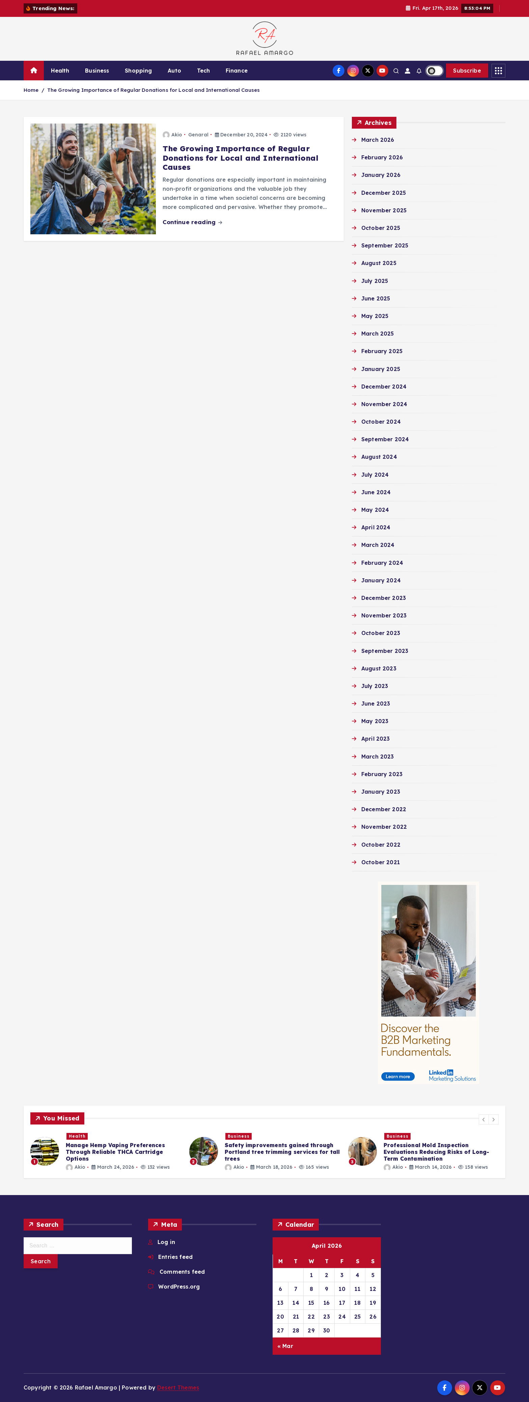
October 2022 (380, 844)
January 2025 (380, 369)
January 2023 (380, 791)
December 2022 (383, 809)
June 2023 (375, 703)
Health (60, 70)
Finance (237, 70)
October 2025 (380, 227)
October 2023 (380, 633)
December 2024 (384, 386)
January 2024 (381, 580)
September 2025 (384, 245)
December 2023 (383, 597)
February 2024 (382, 562)
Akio (172, 135)
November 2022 (384, 826)
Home (31, 90)
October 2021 (380, 862)
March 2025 (377, 333)
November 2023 (384, 615)
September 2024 (385, 439)
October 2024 (381, 421)
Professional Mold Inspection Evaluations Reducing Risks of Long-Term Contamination (437, 1152)
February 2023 (381, 774)
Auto (174, 70)
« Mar (285, 1346)
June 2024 (376, 492)
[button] (484, 1119)
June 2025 (375, 298)
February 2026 (382, 157)
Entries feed (175, 1256)
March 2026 (377, 139)
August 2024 (379, 456)
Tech (203, 70)
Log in (166, 1242)
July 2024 (375, 474)
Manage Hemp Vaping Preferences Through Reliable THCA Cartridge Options (115, 1152)
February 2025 (381, 351)
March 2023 (377, 756)
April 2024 (376, 527)
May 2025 (374, 316)
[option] (105, 1151)
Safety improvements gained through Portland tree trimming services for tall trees (282, 1152)
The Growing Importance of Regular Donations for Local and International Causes (153, 90)
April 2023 (375, 738)
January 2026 (380, 174)
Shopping (138, 70)
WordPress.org (179, 1286)
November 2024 (384, 404)
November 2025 (384, 210)
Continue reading (192, 222)
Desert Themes (178, 1387)
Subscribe (467, 70)
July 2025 (374, 280)
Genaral (198, 135)
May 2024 (375, 509)
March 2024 (378, 544)
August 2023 (378, 668)
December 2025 (383, 192)
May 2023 (374, 721)
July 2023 (374, 686)
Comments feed (182, 1271)
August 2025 (378, 263)
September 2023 (384, 650)
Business (97, 70)
